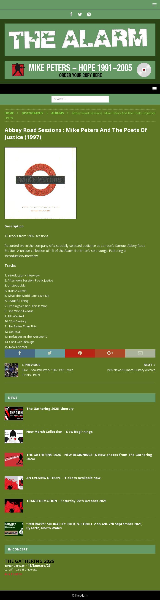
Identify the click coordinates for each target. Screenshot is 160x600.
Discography (32, 113)
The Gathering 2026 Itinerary (50, 408)
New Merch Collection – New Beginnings (59, 431)
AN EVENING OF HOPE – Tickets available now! (63, 478)
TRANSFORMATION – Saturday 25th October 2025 (66, 501)
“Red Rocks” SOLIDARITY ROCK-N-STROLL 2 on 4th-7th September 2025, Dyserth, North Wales (84, 526)
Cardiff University (26, 569)
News (12, 397)
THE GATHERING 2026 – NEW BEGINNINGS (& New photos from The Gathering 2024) (89, 457)
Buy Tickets (13, 574)
